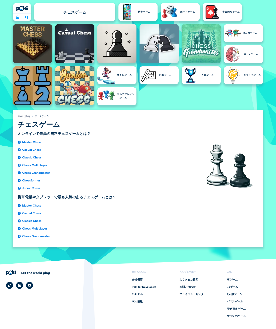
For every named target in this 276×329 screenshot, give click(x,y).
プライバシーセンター (192, 294)
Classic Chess (32, 157)
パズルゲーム (235, 301)
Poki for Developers (144, 287)
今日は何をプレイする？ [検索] (26, 17)
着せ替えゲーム (236, 309)
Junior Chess (31, 188)
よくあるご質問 (188, 279)
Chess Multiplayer (34, 165)
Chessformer (31, 180)
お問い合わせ (187, 287)
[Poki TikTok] (9, 285)
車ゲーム (232, 279)
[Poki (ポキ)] (22, 8)
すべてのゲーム (236, 316)
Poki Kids (137, 294)
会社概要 (137, 279)
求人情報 (137, 301)
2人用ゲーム (234, 294)
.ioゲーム (232, 287)
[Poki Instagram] (19, 285)
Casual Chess (31, 149)
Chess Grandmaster (36, 172)
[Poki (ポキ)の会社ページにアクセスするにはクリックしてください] (28, 273)
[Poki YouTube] (29, 285)
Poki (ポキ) (24, 116)
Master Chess (31, 142)
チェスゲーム (42, 116)
